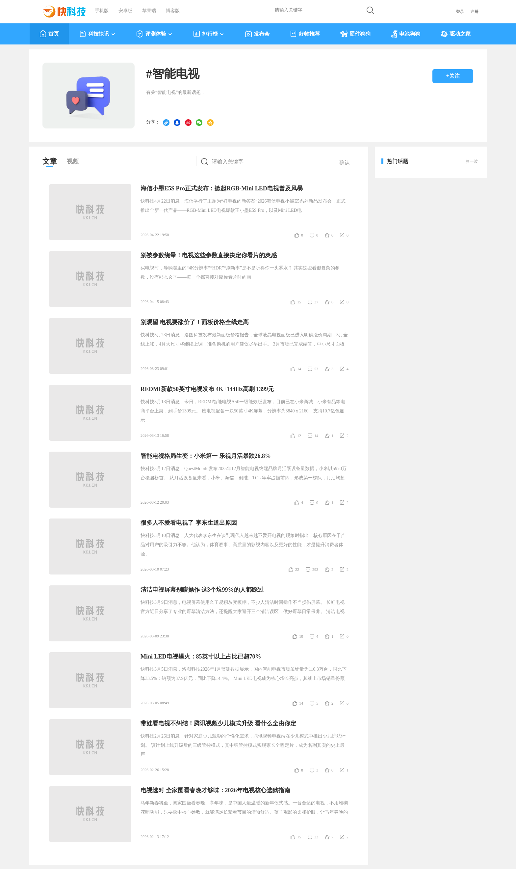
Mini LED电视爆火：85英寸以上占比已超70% (201, 656)
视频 (73, 161)
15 (299, 302)
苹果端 (149, 10)
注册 (474, 11)
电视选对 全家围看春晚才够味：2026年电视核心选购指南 (215, 790)
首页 (49, 34)
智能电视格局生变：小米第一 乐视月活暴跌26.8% (206, 456)
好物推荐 (305, 34)
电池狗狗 (405, 34)
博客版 (173, 10)
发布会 (257, 34)
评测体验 (154, 34)
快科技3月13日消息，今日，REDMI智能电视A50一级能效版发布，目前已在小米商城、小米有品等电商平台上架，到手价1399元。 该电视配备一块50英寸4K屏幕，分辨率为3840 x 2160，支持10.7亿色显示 (243, 411)
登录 (460, 11)
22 (297, 569)
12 (299, 436)
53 (316, 369)
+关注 (452, 76)
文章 (49, 161)
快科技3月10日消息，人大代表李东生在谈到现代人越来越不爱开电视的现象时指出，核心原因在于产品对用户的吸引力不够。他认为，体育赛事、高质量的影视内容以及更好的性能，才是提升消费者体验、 (243, 544)
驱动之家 (456, 34)
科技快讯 (97, 34)
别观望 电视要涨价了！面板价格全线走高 (195, 322)
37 (316, 302)
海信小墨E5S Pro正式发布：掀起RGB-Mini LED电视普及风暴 (222, 188)
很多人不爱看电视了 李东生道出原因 (189, 522)
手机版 (102, 10)
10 (301, 636)
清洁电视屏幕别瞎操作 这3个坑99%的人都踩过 (202, 589)
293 (315, 569)
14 (299, 369)
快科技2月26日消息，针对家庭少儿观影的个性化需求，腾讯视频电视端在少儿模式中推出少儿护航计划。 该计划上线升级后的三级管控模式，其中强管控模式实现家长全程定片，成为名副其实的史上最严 (243, 745)
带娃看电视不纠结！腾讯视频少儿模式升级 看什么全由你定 (218, 723)
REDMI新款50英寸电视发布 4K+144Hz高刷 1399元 (207, 389)
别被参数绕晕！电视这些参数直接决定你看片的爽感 (209, 255)
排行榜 (208, 34)
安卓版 (125, 10)
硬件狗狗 (355, 34)
